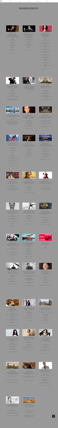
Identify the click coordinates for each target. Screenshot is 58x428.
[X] (1, 1)
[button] (29, 1)
